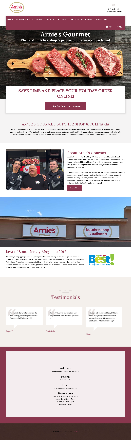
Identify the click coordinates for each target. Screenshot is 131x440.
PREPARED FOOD (23, 20)
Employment (102, 20)
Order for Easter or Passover (65, 106)
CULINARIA (51, 20)
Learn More (74, 188)
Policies (77, 431)
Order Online (76, 20)
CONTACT (89, 20)
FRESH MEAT (37, 20)
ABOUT (10, 20)
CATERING (62, 20)
